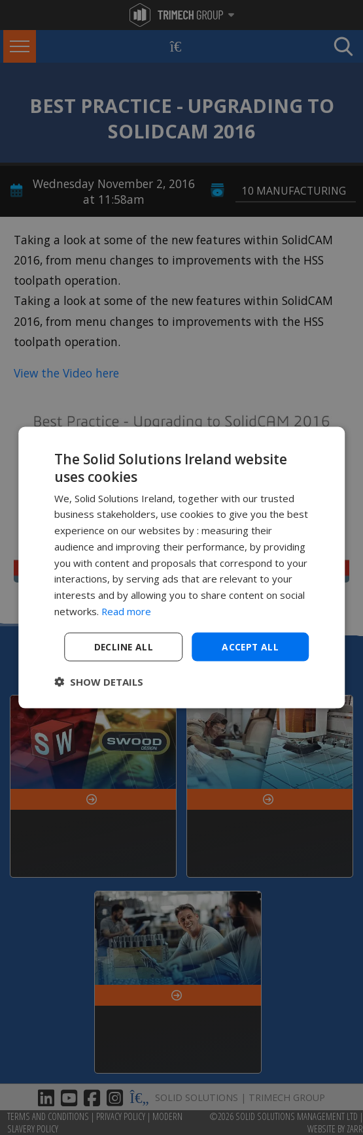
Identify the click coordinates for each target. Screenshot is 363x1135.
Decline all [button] (124, 646)
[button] (98, 682)
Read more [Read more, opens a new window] (126, 610)
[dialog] (181, 567)
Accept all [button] (250, 646)
